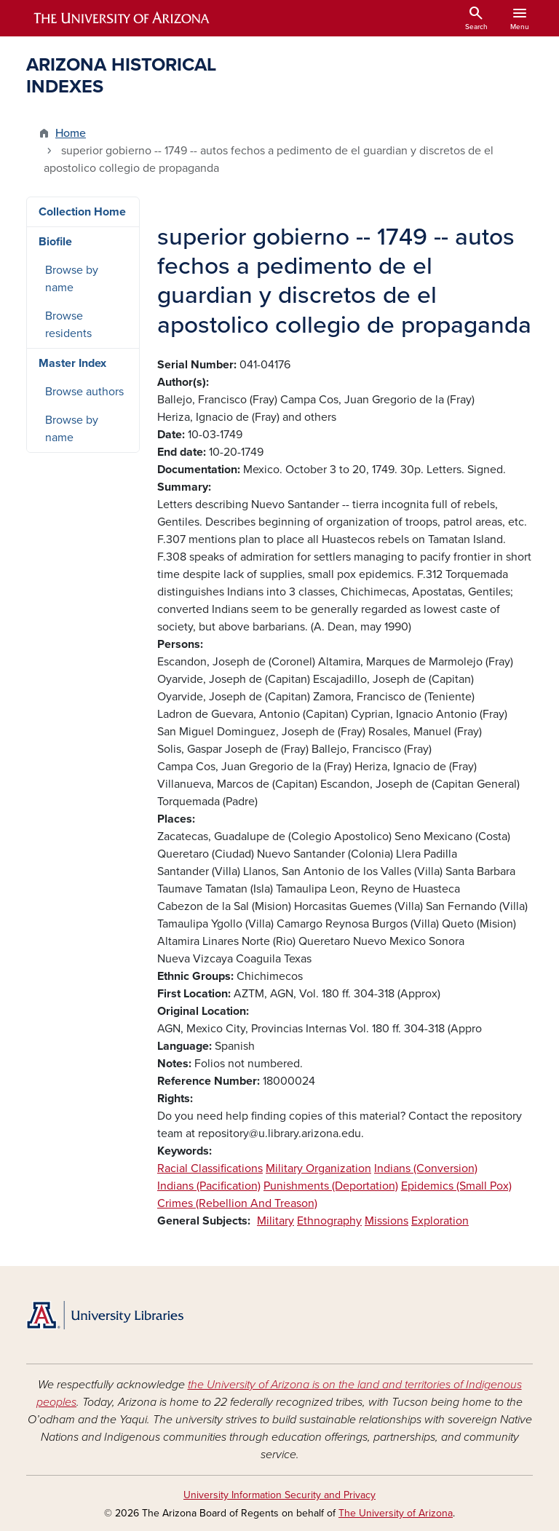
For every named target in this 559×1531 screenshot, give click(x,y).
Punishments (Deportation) (330, 1186)
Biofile (55, 241)
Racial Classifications (210, 1168)
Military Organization (318, 1168)
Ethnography (329, 1221)
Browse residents (68, 325)
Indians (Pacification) (209, 1186)
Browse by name (71, 279)
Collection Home (82, 212)
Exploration (440, 1221)
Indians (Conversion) (425, 1168)
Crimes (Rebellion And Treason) (237, 1203)
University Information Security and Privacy (279, 1495)
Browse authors (84, 391)
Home (70, 133)
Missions (386, 1221)
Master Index (72, 363)
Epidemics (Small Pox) (456, 1186)
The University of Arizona (395, 1513)
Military (275, 1221)
